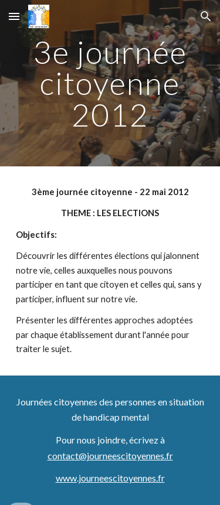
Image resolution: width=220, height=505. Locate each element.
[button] (14, 16)
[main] (110, 83)
